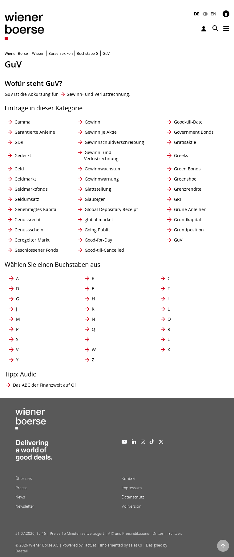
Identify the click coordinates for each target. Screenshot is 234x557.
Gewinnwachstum (103, 169)
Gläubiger (95, 199)
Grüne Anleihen (190, 209)
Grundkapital (187, 219)
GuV (178, 240)
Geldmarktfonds (31, 189)
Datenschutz (133, 497)
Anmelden (203, 28)
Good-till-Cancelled (104, 250)
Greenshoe (185, 179)
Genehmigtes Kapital (36, 209)
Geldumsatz (26, 199)
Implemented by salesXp (121, 545)
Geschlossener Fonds (36, 250)
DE (197, 14)
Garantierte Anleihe (34, 132)
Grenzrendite (187, 189)
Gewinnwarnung (102, 179)
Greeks (181, 155)
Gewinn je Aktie (101, 132)
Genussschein (28, 230)
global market (99, 219)
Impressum (132, 487)
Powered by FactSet (79, 545)
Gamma (22, 122)
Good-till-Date (188, 122)
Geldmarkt (25, 179)
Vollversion (132, 506)
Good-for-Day (98, 240)
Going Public (98, 230)
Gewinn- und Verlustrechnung (98, 94)
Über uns (23, 478)
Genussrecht (27, 219)
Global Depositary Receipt (111, 209)
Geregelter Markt (32, 240)
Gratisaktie (185, 142)
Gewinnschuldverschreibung (114, 142)
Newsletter (24, 506)
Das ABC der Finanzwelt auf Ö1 (45, 385)
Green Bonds (187, 169)
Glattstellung (98, 189)
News (20, 497)
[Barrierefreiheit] (226, 14)
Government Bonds (194, 132)
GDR (18, 142)
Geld (19, 169)
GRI (177, 199)
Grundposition (189, 230)
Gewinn (92, 122)
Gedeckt (22, 155)
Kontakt (128, 478)
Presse (21, 487)
